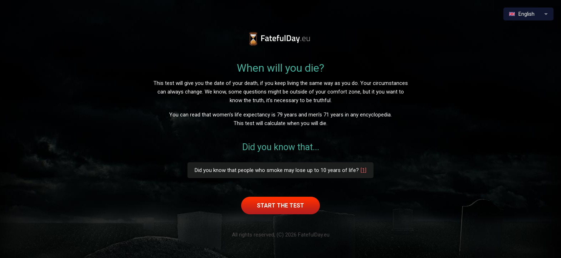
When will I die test (280, 39)
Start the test (280, 205)
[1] (363, 170)
